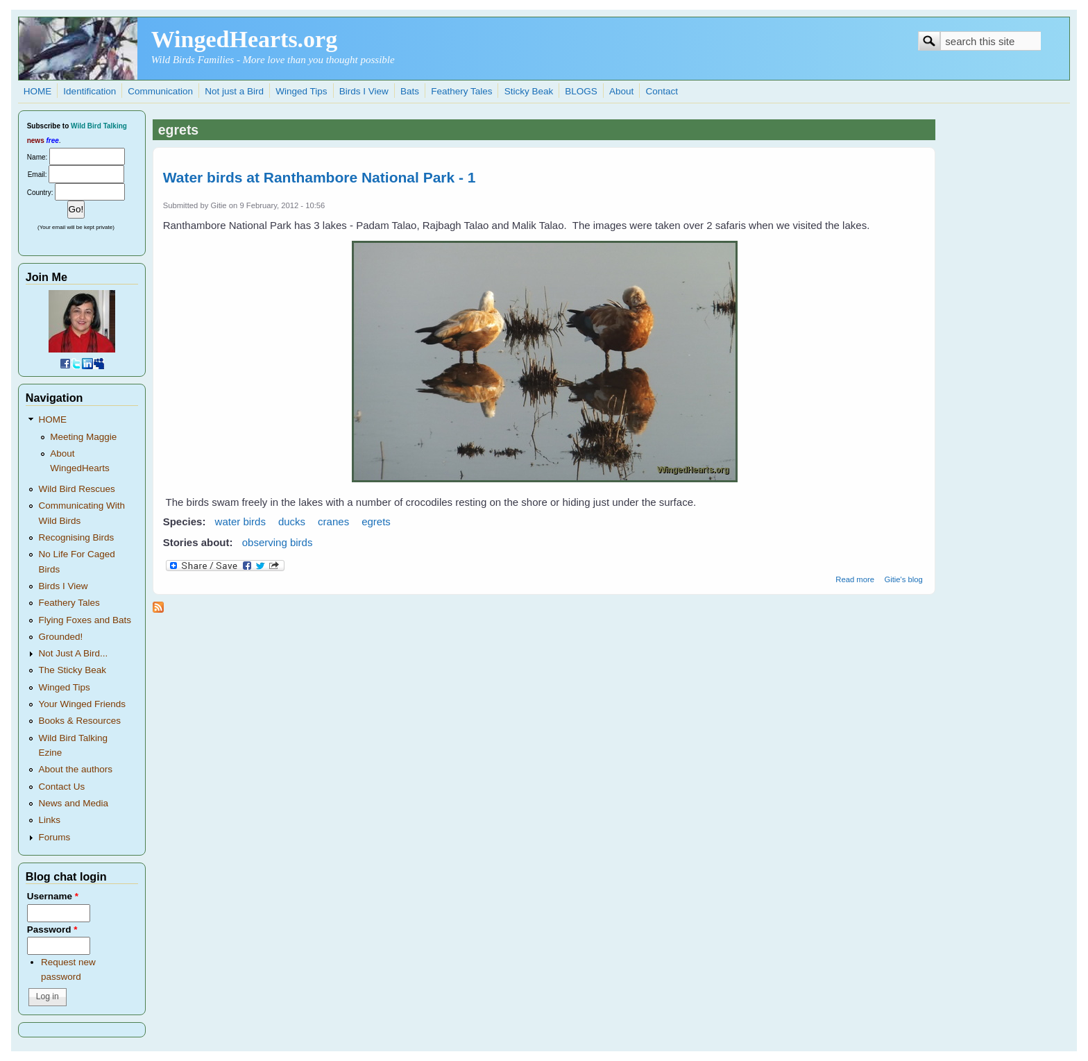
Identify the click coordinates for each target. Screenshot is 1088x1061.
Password (52, 929)
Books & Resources (79, 720)
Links (49, 820)
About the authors (75, 769)
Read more (854, 579)
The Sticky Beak (72, 670)
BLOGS (581, 91)
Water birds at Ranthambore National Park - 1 (319, 177)
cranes (333, 521)
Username (52, 896)
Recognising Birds (76, 537)
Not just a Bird (234, 91)
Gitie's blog (903, 579)
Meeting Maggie (83, 437)
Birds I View (364, 91)
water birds (240, 521)
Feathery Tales (461, 91)
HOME (38, 91)
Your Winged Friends (82, 704)
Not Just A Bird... (73, 653)
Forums (54, 837)
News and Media (73, 803)
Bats (409, 91)
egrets (376, 521)
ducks (291, 521)
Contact (661, 91)
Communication (160, 91)
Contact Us (61, 786)
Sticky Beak (529, 91)
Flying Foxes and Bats (84, 620)
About (621, 91)
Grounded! (60, 636)
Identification (89, 91)
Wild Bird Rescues (76, 489)
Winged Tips (301, 91)
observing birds (277, 542)
